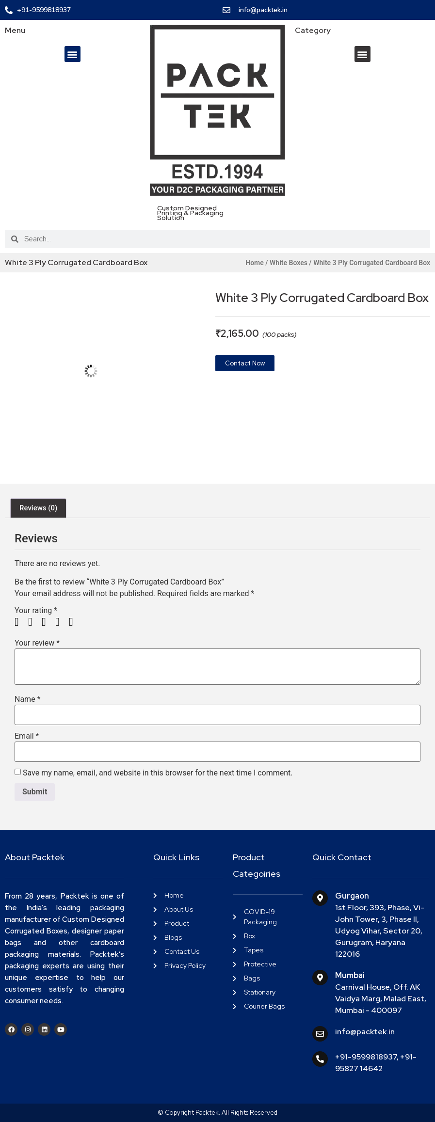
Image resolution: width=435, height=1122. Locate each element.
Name (28, 699)
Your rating (36, 611)
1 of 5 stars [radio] (20, 622)
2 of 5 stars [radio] (34, 622)
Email (27, 736)
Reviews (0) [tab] (38, 508)
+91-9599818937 (366, 1057)
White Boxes (288, 263)
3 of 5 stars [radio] (47, 622)
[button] (72, 54)
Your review (37, 643)
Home (254, 263)
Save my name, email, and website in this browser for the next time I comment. (158, 773)
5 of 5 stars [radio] (75, 622)
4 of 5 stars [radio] (61, 622)
